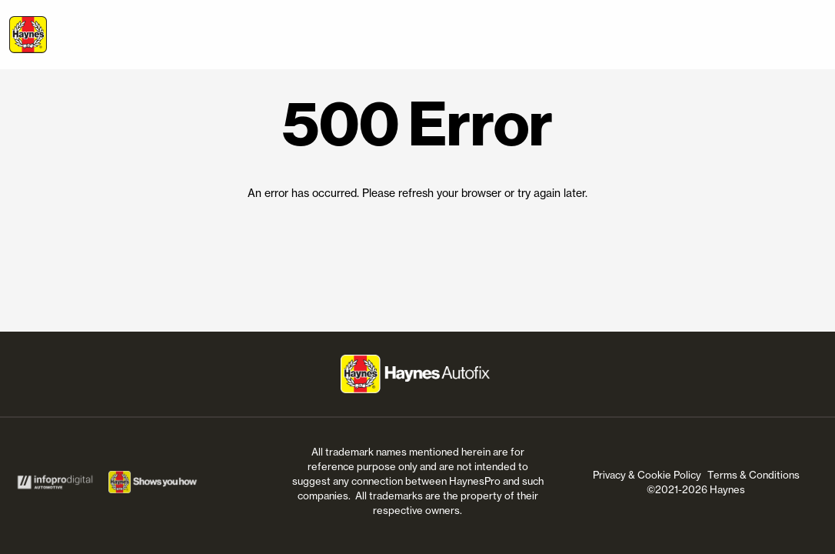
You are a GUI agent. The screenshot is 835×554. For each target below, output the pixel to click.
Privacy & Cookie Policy (647, 475)
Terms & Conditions (753, 475)
